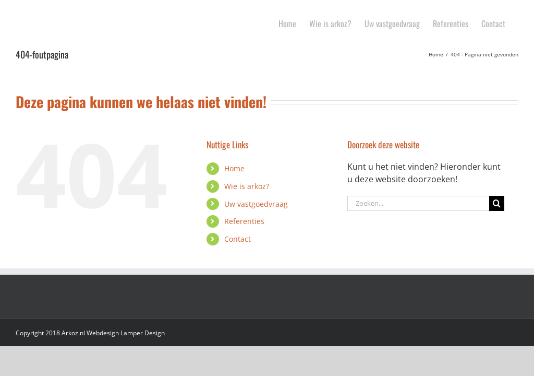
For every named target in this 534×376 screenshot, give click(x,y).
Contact (237, 239)
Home (234, 168)
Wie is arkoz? (246, 186)
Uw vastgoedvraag (256, 204)
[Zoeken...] (418, 203)
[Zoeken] (496, 203)
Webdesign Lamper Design (126, 332)
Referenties (244, 221)
